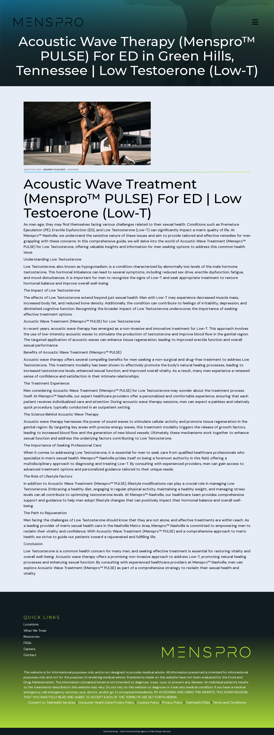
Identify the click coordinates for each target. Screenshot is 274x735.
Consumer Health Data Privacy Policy (106, 702)
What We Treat (35, 630)
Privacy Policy (172, 702)
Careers (30, 649)
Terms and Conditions (229, 702)
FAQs (27, 643)
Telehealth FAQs (197, 702)
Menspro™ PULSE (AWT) (54, 169)
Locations (31, 624)
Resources (31, 636)
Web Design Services (161, 731)
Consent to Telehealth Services (51, 702)
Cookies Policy (148, 702)
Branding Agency (139, 731)
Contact (30, 655)
